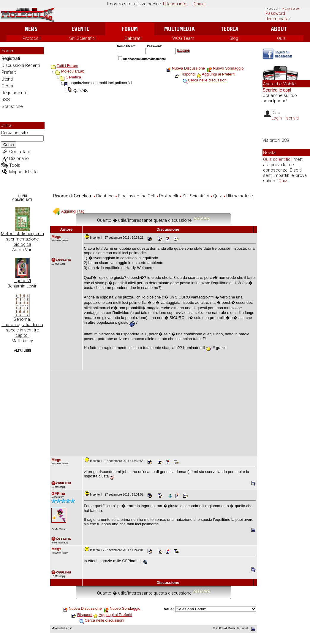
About (279, 29)
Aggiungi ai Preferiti (218, 74)
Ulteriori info (174, 4)
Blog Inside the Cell (136, 196)
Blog (234, 38)
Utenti (7, 79)
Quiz (281, 38)
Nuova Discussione (188, 68)
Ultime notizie (239, 196)
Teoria (229, 29)
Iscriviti (292, 118)
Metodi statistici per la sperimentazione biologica (22, 239)
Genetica (73, 77)
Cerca (7, 86)
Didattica (104, 196)
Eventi (80, 29)
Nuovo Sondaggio (228, 68)
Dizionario (19, 158)
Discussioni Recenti (20, 65)
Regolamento (14, 92)
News (31, 29)
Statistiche (12, 106)
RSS (5, 99)
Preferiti (9, 72)
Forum (129, 29)
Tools (14, 165)
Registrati (291, 8)
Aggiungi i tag (73, 211)
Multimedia (179, 29)
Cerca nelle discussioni (207, 80)
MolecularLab (72, 71)
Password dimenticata (276, 16)
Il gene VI (22, 280)
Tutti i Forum (67, 65)
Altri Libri (22, 351)
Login (276, 118)
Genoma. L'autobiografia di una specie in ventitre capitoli (22, 327)
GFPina (58, 493)
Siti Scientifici (82, 38)
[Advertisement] (153, 143)
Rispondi (188, 74)
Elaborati (132, 38)
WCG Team (183, 38)
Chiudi (199, 4)
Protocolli (32, 38)
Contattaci (19, 151)
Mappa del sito (23, 172)
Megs (56, 236)
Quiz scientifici (277, 159)
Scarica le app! (276, 90)
